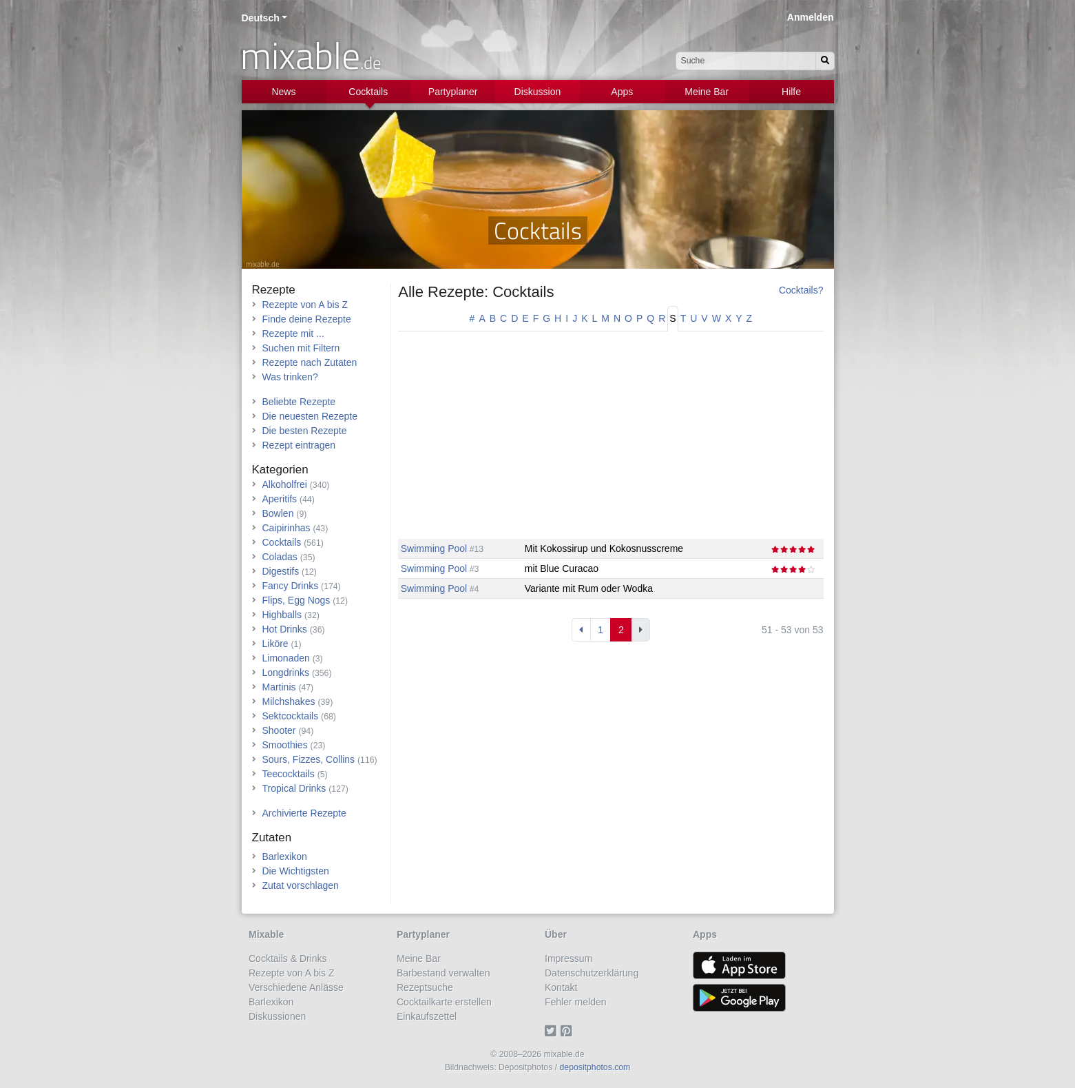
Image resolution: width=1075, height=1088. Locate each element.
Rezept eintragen (299, 445)
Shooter (279, 730)
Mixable (266, 934)
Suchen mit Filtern (301, 347)
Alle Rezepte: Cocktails (476, 291)
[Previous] (581, 629)
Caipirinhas (286, 527)
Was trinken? (290, 376)
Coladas (280, 556)
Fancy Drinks (290, 585)
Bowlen (278, 513)
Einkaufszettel (427, 1016)
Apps (622, 91)
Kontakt (561, 987)
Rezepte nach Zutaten (309, 362)
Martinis (279, 686)
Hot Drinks (284, 629)
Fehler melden (576, 1001)
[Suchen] (825, 61)
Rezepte (273, 289)
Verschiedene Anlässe (296, 987)
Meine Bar (707, 91)
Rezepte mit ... (293, 333)
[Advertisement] (610, 442)
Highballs (282, 614)
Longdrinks (286, 672)
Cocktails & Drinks (288, 958)
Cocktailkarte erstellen (444, 1001)
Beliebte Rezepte (299, 401)
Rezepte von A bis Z (305, 304)
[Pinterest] (568, 1030)
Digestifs (281, 571)
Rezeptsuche (425, 987)
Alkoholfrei (284, 484)
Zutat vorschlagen (300, 885)
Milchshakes (288, 701)
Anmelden (810, 17)
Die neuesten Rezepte (310, 416)
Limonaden (286, 658)
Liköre (275, 643)
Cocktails (368, 91)
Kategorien (280, 469)
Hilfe (791, 91)
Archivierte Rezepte (304, 813)
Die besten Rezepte (304, 430)
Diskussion (537, 91)
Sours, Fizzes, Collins (308, 759)
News (283, 91)
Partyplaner (453, 91)
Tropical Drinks (294, 788)
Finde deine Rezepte (306, 319)
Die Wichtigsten (295, 870)
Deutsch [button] (261, 17)
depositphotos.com (595, 1067)
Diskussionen (277, 1016)
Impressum (568, 958)
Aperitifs (280, 498)
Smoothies (285, 744)
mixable (311, 55)
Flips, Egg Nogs (296, 600)
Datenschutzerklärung (591, 972)
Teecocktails (288, 773)
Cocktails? (801, 290)
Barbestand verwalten (443, 972)
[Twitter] (553, 1030)
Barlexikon (284, 856)
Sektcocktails (290, 715)
